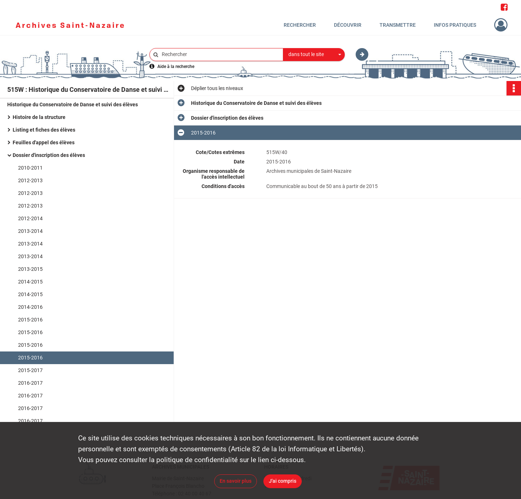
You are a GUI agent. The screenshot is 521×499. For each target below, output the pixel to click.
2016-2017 (30, 383)
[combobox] (314, 54)
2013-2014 (30, 231)
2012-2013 (30, 180)
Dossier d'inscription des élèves (49, 155)
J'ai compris (282, 481)
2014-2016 (30, 307)
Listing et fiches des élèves (44, 130)
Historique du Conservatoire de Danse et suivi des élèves (72, 104)
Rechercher (300, 25)
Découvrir (347, 25)
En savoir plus (235, 481)
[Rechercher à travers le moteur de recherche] (220, 54)
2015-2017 (30, 370)
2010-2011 (30, 168)
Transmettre (398, 25)
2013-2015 (30, 269)
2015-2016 (30, 320)
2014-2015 (30, 282)
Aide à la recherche (175, 66)
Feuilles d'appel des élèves (44, 142)
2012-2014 (30, 218)
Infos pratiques (455, 25)
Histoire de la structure (39, 117)
